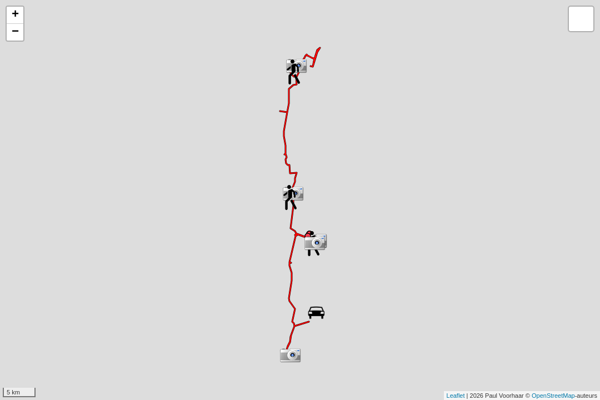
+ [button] (15, 15)
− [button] (15, 32)
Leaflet (456, 395)
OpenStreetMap (553, 395)
